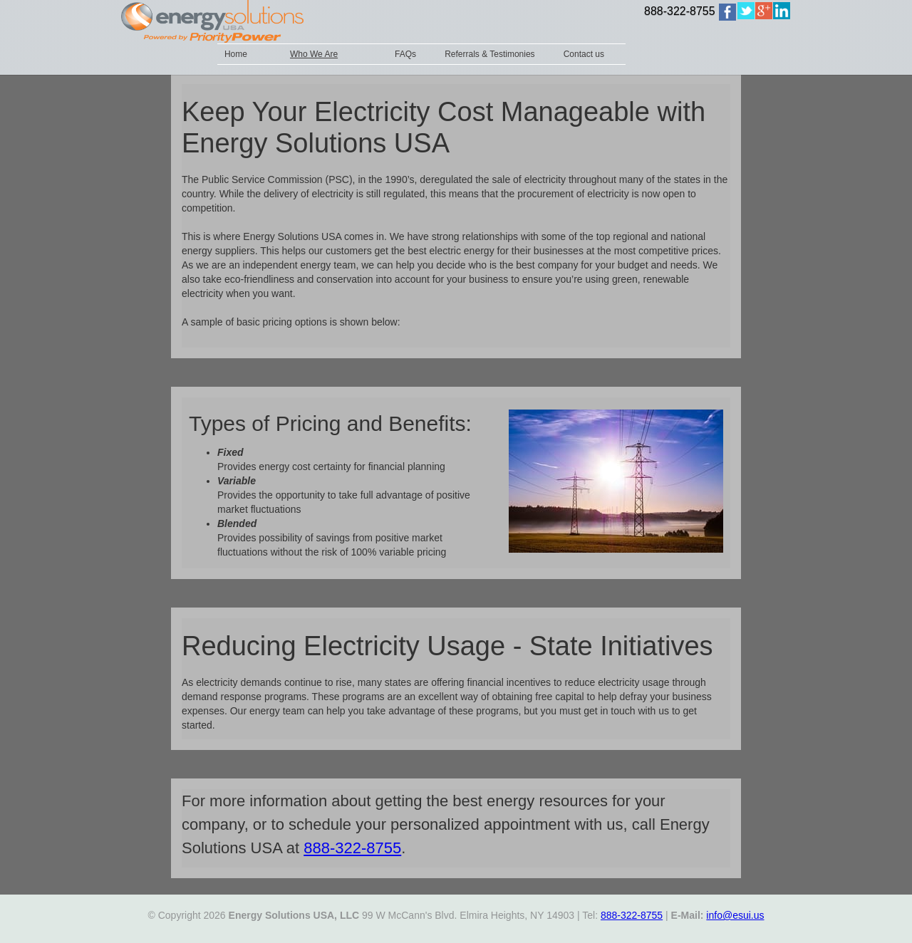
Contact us (584, 54)
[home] (727, 12)
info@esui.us (735, 915)
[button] (328, 54)
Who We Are (314, 54)
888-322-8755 (679, 11)
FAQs (405, 54)
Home (235, 54)
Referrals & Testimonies (490, 54)
